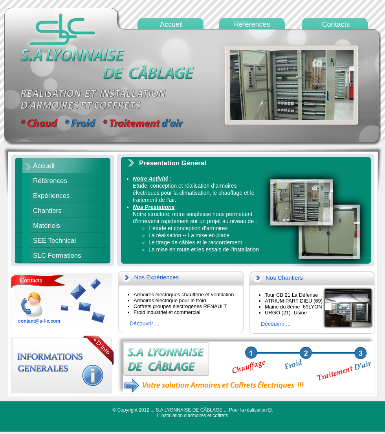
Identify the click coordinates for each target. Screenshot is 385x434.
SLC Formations (57, 255)
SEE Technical (54, 240)
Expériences (51, 195)
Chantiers (47, 210)
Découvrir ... (144, 323)
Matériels (46, 225)
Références (50, 181)
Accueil (44, 166)
